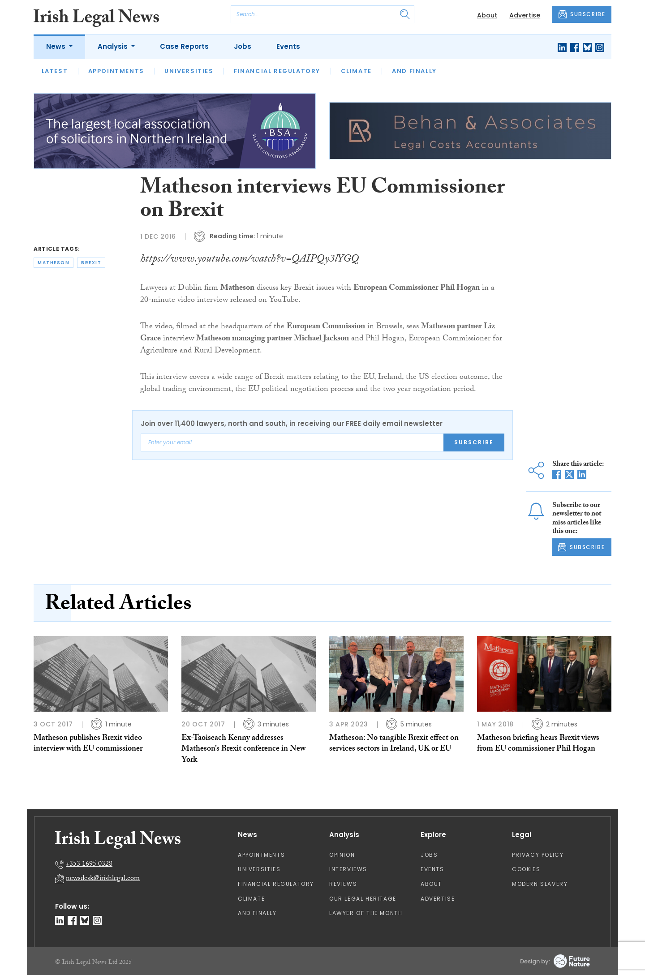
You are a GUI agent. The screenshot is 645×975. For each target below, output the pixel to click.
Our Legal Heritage (362, 898)
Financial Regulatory (277, 71)
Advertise (524, 15)
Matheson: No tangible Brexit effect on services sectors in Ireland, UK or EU (394, 744)
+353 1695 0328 (89, 865)
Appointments (116, 71)
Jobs (242, 46)
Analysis (113, 46)
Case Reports (184, 46)
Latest (55, 71)
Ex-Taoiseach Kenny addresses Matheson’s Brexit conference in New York (243, 750)
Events (288, 46)
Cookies (526, 869)
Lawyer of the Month (365, 913)
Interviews (348, 869)
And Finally (414, 71)
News (56, 46)
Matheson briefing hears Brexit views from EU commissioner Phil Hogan (538, 744)
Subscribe (474, 442)
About (487, 15)
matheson (53, 262)
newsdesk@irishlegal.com (103, 879)
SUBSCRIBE (582, 14)
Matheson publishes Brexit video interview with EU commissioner (88, 744)
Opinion (342, 855)
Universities (188, 71)
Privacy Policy (537, 855)
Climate (356, 71)
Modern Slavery (540, 884)
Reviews (343, 884)
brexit (91, 262)
